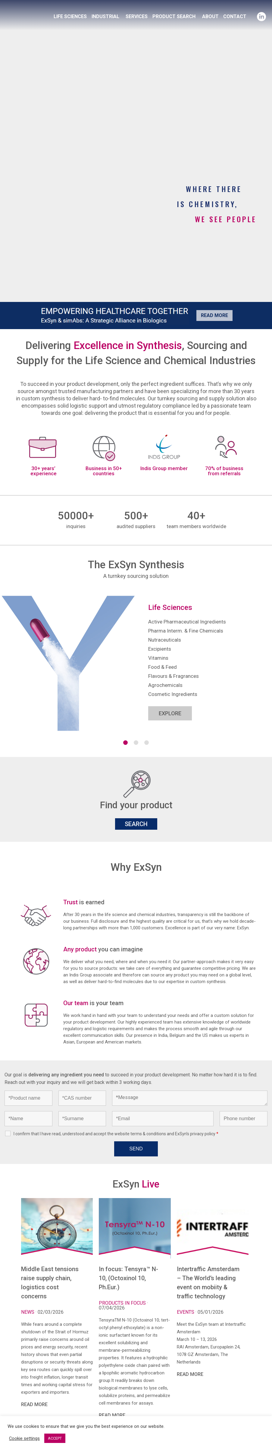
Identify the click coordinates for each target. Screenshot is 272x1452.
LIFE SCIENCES (70, 16)
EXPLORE (170, 713)
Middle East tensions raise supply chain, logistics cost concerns (50, 1282)
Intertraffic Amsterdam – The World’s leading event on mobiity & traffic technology (208, 1282)
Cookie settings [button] (24, 1438)
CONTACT (234, 16)
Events (186, 1312)
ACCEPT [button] (55, 1438)
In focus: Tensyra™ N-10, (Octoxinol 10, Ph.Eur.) (128, 1278)
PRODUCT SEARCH (173, 16)
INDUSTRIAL (105, 16)
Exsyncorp (46, 6)
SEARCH (136, 824)
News (28, 1312)
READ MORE (34, 1404)
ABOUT (210, 16)
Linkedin (261, 14)
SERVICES (137, 16)
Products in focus (123, 1303)
